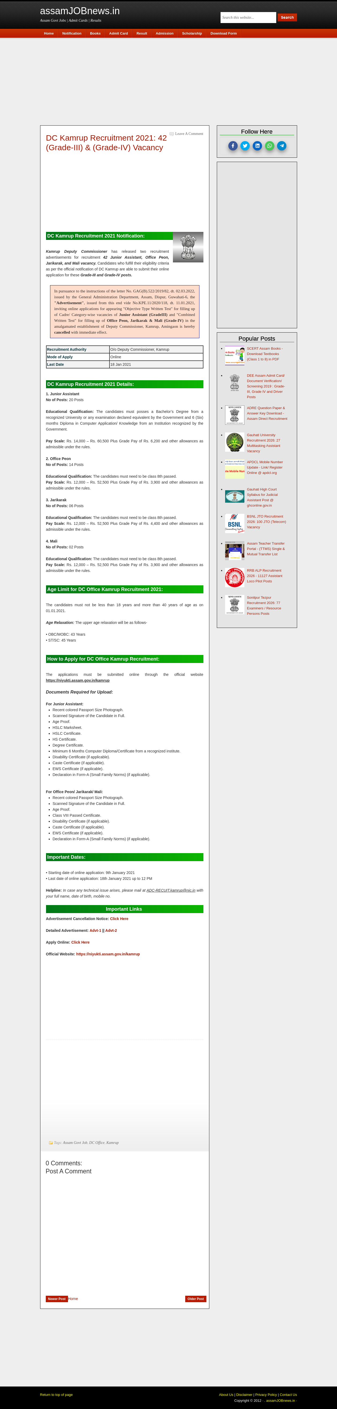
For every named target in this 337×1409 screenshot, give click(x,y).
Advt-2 (111, 930)
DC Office (96, 1143)
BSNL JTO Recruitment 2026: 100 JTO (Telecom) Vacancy (266, 521)
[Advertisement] (171, 81)
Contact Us (288, 1395)
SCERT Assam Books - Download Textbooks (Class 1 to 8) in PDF (265, 353)
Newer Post (57, 1299)
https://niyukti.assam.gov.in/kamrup (108, 954)
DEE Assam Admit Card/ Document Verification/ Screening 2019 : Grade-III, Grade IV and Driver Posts (266, 386)
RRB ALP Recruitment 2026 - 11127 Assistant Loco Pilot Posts (264, 575)
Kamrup (113, 1143)
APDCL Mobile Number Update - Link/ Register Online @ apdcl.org (265, 467)
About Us (226, 1395)
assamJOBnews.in (80, 10)
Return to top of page (56, 1395)
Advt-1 (95, 930)
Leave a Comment (189, 134)
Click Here (119, 919)
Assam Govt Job (75, 1143)
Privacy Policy (266, 1395)
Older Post (196, 1299)
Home (73, 1299)
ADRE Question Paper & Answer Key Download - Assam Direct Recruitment (267, 413)
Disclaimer (244, 1395)
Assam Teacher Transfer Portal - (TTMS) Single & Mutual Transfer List (266, 548)
